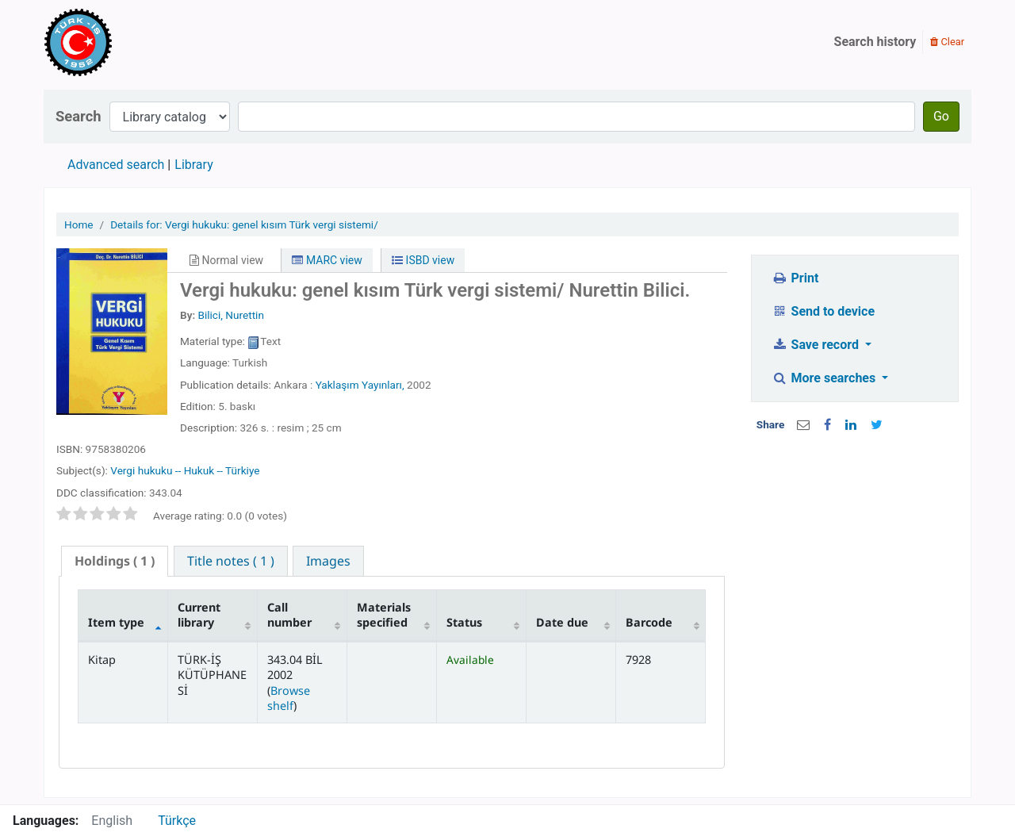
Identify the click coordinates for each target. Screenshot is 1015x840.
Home (79, 224)
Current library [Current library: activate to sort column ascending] (199, 615)
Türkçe (177, 820)
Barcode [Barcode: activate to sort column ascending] (649, 622)
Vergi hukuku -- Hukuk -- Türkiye (184, 470)
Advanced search (115, 164)
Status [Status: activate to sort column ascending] (464, 622)
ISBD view (423, 260)
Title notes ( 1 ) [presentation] (230, 561)
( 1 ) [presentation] (115, 561)
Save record (817, 344)
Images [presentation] (328, 561)
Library (193, 164)
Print (795, 278)
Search (79, 116)
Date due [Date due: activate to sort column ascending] (562, 622)
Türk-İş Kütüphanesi (123, 42)
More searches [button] (825, 377)
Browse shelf (288, 698)
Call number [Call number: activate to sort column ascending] (289, 615)
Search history (875, 41)
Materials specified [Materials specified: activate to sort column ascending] (384, 615)
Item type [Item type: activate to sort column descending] (116, 622)
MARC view (327, 260)
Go (941, 116)
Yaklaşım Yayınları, (361, 384)
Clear (947, 42)
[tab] (114, 561)
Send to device (823, 311)
